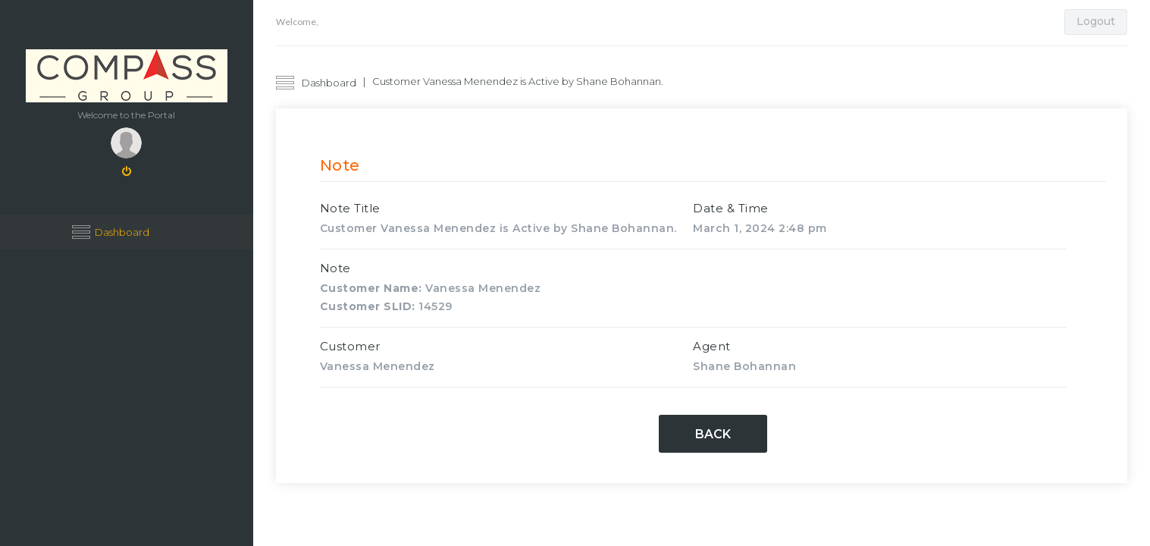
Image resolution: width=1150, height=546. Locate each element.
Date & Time (731, 208)
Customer (350, 346)
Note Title (350, 208)
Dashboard (122, 232)
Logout (1095, 21)
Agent (712, 346)
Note (335, 268)
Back (713, 434)
